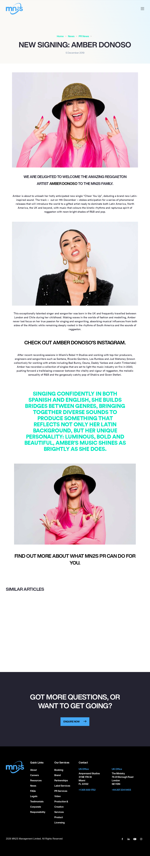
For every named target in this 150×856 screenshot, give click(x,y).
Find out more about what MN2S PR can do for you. (75, 559)
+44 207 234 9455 (121, 790)
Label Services (62, 785)
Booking (58, 770)
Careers (34, 775)
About (33, 770)
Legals (33, 796)
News (71, 36)
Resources (36, 780)
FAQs (33, 791)
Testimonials (37, 801)
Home (60, 36)
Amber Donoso (63, 183)
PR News (84, 36)
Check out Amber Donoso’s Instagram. (75, 342)
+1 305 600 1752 (87, 790)
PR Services (60, 791)
